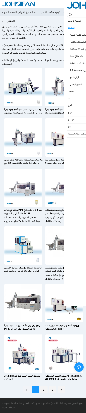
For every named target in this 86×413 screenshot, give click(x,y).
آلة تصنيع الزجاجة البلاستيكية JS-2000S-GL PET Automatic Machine (63, 378)
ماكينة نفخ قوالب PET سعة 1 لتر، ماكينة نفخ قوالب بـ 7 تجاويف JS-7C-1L (23, 212)
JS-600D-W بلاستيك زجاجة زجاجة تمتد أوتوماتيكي (22, 378)
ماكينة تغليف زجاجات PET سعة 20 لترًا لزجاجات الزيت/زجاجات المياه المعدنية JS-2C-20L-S (62, 270)
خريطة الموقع (8, 407)
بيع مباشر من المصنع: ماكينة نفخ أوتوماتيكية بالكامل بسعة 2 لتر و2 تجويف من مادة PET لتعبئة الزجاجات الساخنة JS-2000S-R (63, 111)
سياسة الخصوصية (10, 403)
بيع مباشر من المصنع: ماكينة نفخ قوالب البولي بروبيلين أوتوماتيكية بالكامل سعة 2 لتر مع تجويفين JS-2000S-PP (23, 162)
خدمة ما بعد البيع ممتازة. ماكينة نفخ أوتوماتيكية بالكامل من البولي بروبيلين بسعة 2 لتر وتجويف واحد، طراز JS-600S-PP (64, 162)
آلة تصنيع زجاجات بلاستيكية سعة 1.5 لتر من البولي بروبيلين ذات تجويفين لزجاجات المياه (23, 270)
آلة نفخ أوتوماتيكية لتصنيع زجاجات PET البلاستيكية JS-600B (62, 327)
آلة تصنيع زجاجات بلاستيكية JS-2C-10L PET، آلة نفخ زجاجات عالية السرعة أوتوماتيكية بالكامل (22, 327)
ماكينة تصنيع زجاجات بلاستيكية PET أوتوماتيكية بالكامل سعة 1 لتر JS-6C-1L (63, 212)
